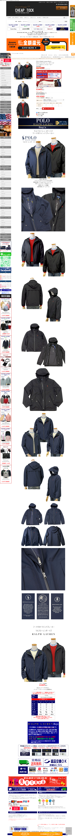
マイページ (50, 54)
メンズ (2, 70)
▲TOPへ (69, 830)
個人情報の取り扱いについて (58, 56)
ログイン (55, 54)
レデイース (3, 75)
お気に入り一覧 (44, 54)
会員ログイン (26, 17)
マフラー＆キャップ (4, 82)
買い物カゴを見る (57, 831)
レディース (3, 92)
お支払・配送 (16, 831)
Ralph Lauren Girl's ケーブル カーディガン (5, 442)
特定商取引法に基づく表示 (70, 56)
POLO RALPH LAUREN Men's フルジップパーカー (5, 404)
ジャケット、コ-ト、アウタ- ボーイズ (32, 58)
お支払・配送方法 (15, 17)
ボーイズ (2, 73)
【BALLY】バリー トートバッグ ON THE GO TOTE (5, 460)
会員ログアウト (33, 17)
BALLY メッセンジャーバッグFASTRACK (5, 368)
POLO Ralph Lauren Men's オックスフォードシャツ (5, 423)
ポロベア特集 (3, 80)
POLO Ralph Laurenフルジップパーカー (5, 350)
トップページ (14, 58)
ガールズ (2, 77)
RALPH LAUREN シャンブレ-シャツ (5, 386)
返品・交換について (44, 831)
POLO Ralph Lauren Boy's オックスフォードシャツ (5, 312)
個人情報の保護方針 (35, 831)
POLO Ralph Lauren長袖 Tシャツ (5, 331)
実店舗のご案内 (45, 17)
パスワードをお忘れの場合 (63, 54)
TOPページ (65, 17)
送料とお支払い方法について (46, 56)
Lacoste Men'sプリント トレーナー (5, 478)
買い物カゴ (39, 17)
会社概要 (9, 17)
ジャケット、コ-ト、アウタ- (21, 58)
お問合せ (21, 17)
